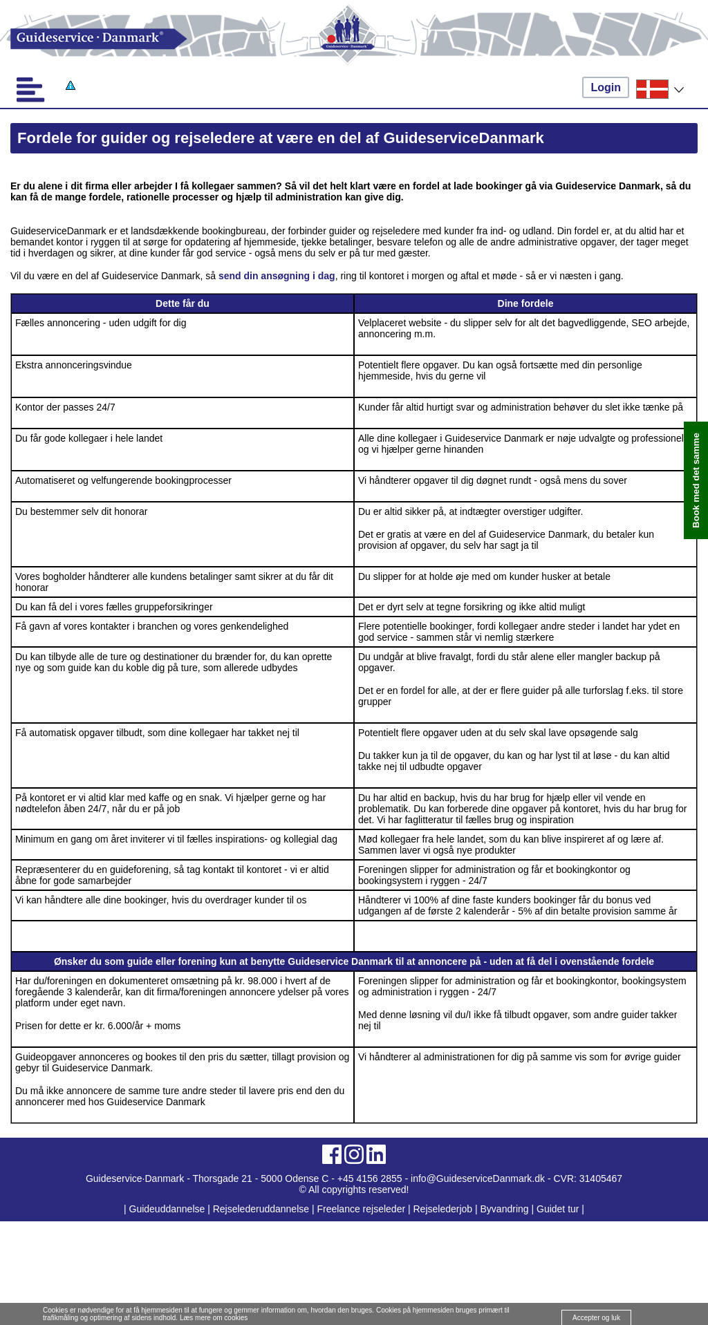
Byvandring (505, 1208)
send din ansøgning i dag (276, 275)
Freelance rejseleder (361, 1208)
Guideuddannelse (168, 1208)
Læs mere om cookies (214, 1318)
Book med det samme (696, 480)
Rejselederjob (443, 1208)
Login (605, 87)
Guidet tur (558, 1208)
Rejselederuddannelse (262, 1208)
